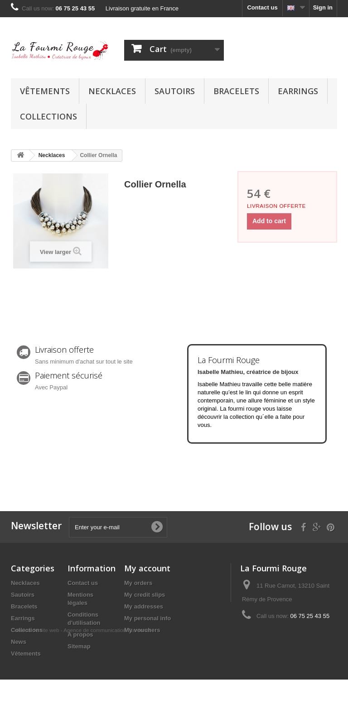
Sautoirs (175, 91)
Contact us (262, 7)
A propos (80, 634)
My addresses (143, 606)
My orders (138, 583)
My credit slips (144, 594)
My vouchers (142, 630)
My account (147, 568)
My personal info (147, 618)
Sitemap (79, 646)
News (18, 641)
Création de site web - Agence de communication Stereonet (80, 678)
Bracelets (236, 91)
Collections (48, 116)
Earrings (298, 91)
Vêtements (45, 91)
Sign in (323, 7)
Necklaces (112, 91)
